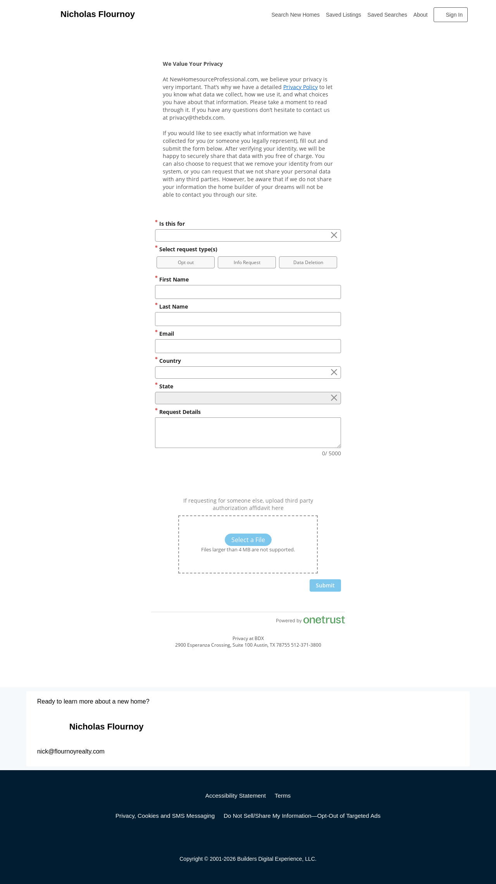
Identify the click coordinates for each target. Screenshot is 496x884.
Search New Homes (296, 15)
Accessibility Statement (235, 795)
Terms (283, 795)
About (420, 15)
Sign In (454, 15)
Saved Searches (387, 15)
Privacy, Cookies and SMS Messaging (165, 815)
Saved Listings (343, 15)
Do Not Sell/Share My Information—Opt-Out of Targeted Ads (302, 815)
